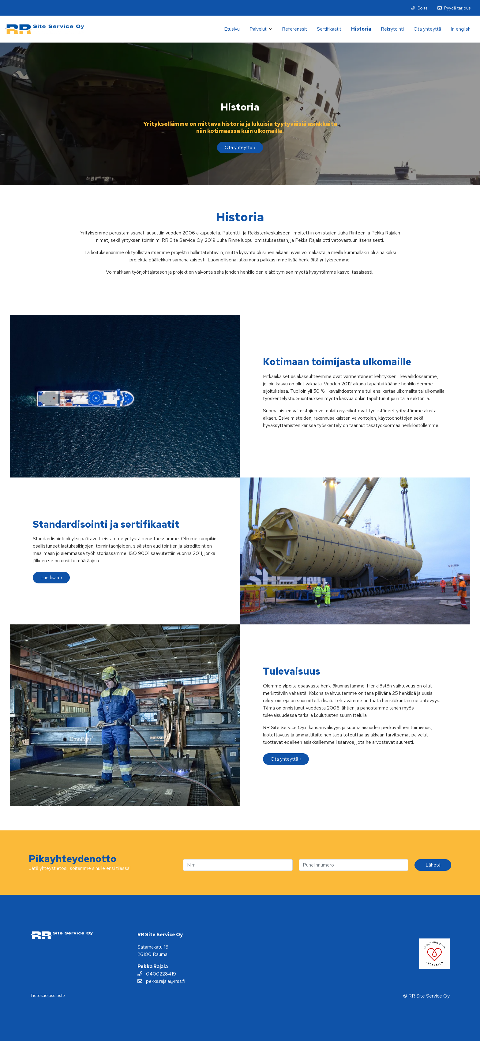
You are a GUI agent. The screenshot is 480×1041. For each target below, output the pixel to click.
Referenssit (294, 29)
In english (461, 29)
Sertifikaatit (329, 29)
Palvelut (258, 29)
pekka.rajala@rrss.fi (161, 981)
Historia (361, 29)
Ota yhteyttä (427, 29)
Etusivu (232, 29)
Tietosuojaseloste (47, 995)
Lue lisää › (51, 577)
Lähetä (433, 865)
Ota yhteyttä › (240, 147)
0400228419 (156, 974)
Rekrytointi (392, 29)
